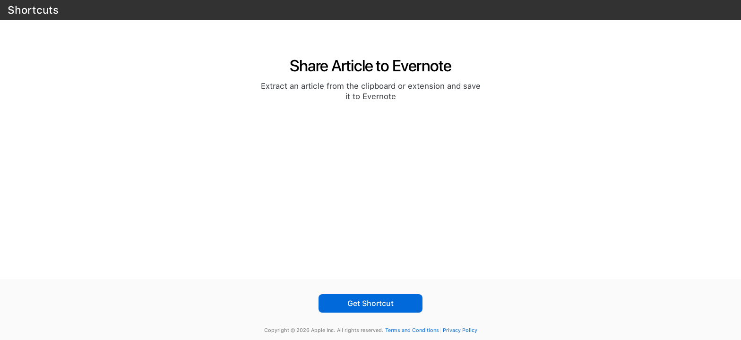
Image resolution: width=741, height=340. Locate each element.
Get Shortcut (370, 303)
